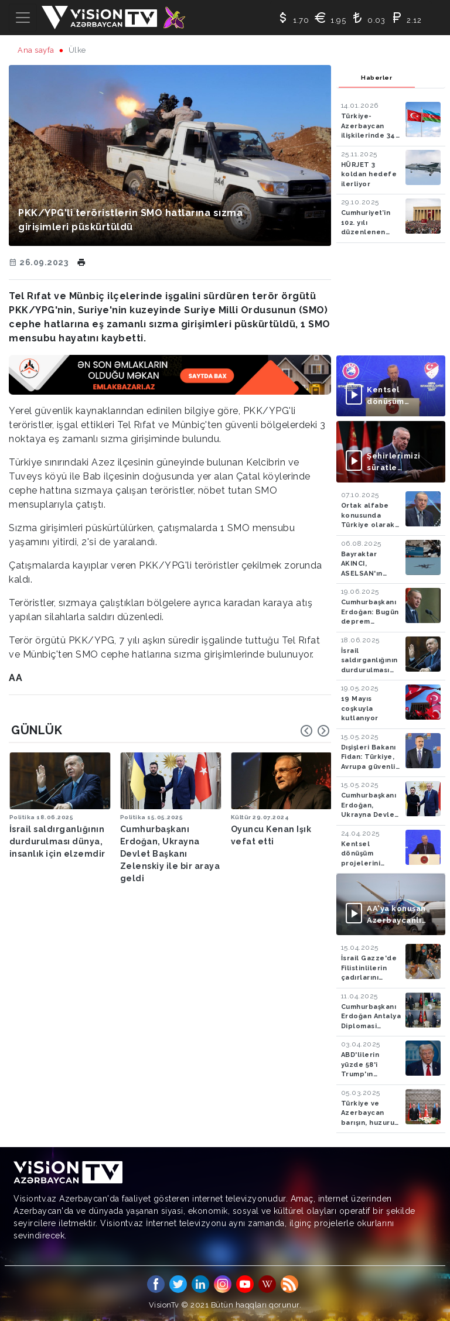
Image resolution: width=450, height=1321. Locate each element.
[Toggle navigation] (23, 18)
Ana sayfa (36, 50)
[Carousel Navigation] (315, 730)
